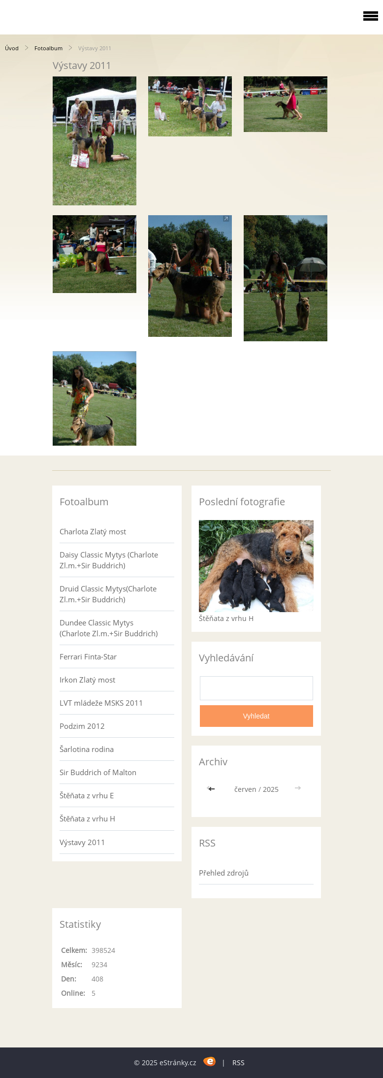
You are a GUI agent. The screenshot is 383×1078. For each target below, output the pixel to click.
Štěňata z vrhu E (87, 795)
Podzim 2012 (82, 726)
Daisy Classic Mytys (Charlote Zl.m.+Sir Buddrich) (109, 560)
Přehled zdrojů (224, 873)
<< (213, 789)
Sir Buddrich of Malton (98, 772)
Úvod (12, 48)
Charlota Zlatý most (93, 531)
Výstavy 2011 (82, 842)
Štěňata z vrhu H (87, 818)
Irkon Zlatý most (87, 680)
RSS (238, 1062)
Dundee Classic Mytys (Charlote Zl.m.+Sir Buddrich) (109, 628)
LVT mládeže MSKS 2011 (101, 703)
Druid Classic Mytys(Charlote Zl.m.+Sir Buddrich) (108, 594)
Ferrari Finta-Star (88, 656)
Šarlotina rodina (87, 749)
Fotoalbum (48, 48)
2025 (271, 789)
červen (245, 789)
